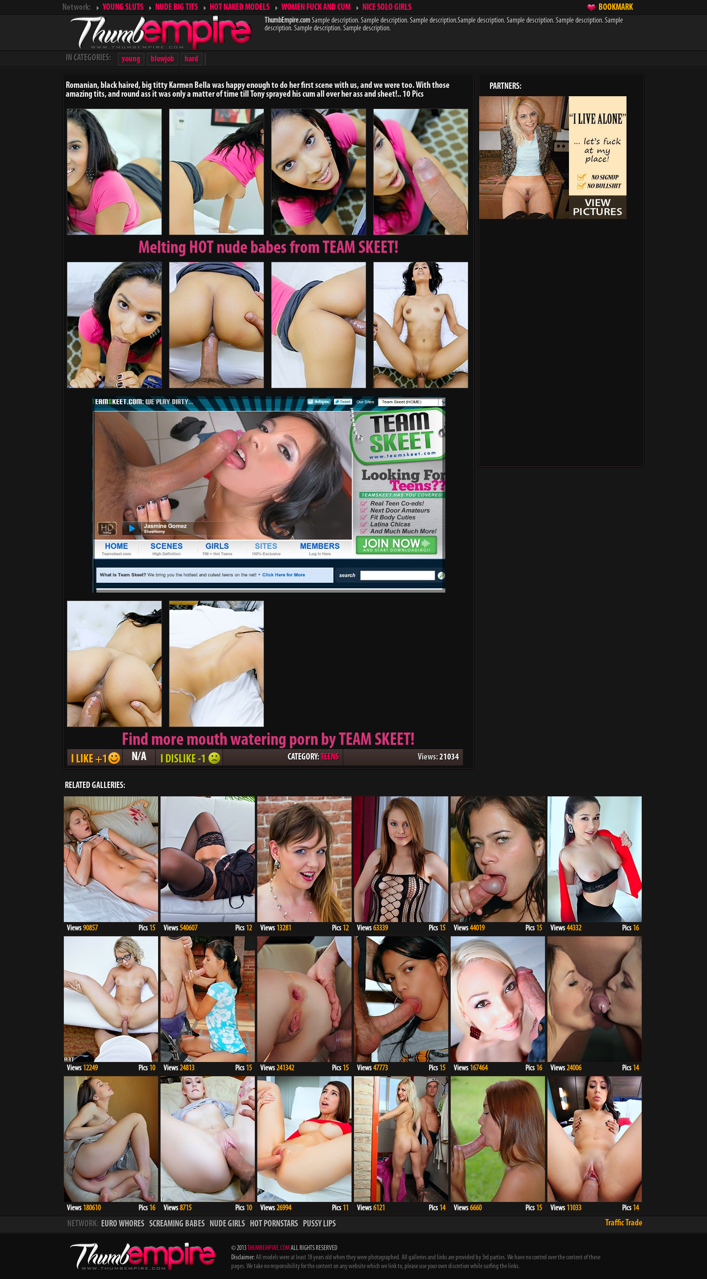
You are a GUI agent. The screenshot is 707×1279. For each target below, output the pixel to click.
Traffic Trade (624, 1223)
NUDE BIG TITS (176, 7)
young (131, 59)
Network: (76, 7)
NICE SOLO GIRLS (386, 7)
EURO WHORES (122, 1224)
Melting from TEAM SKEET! (268, 248)
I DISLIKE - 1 (189, 757)
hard (191, 59)
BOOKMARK (615, 7)
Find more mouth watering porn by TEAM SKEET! (268, 740)
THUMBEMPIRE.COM (268, 1248)
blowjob (162, 59)
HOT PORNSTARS (274, 1224)
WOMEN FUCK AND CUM (316, 7)
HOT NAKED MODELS (240, 7)
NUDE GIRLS (227, 1224)
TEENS (330, 757)
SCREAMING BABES (177, 1224)
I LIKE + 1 (94, 757)
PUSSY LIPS (319, 1224)
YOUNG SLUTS (123, 7)
